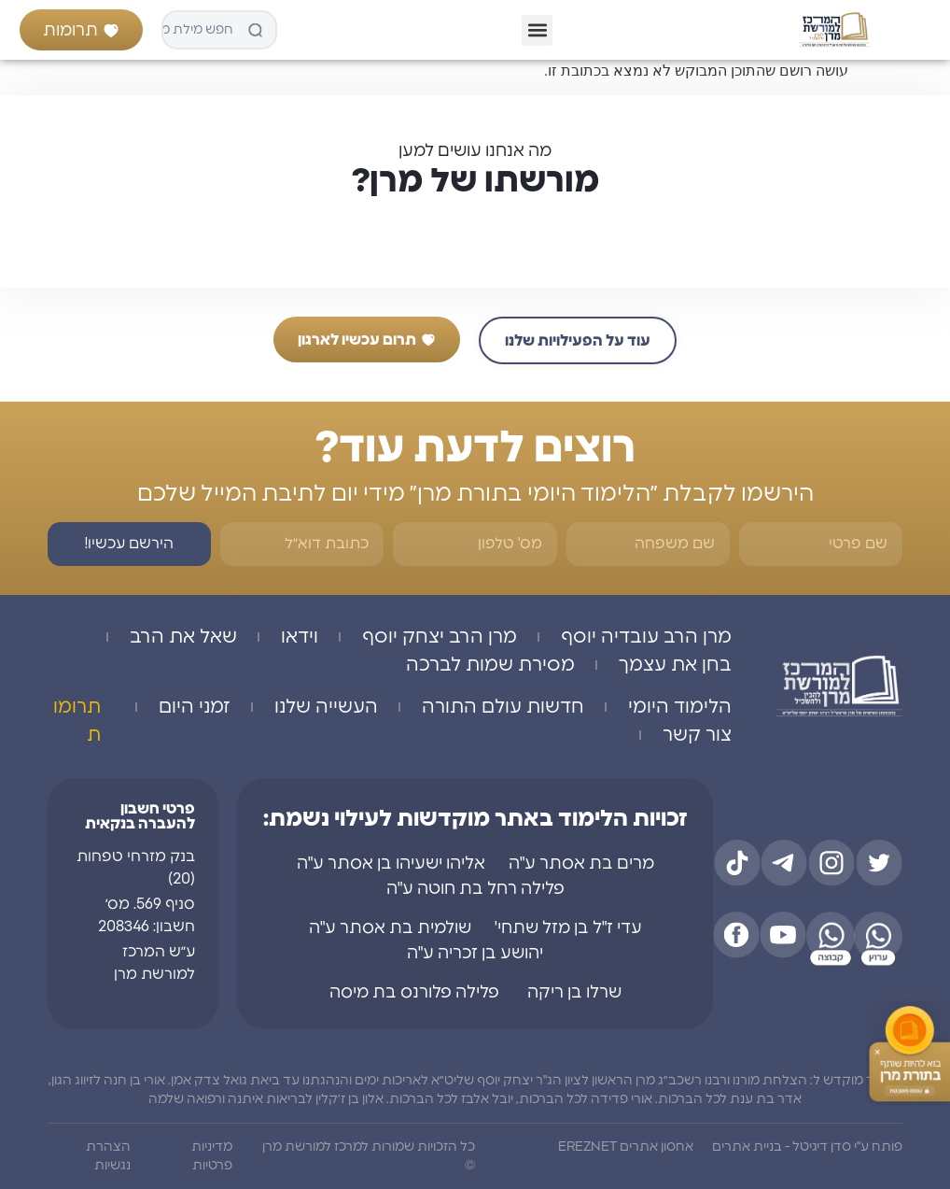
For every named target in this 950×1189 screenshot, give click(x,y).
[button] (537, 30)
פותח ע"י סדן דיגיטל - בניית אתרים (807, 1147)
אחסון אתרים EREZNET (625, 1147)
